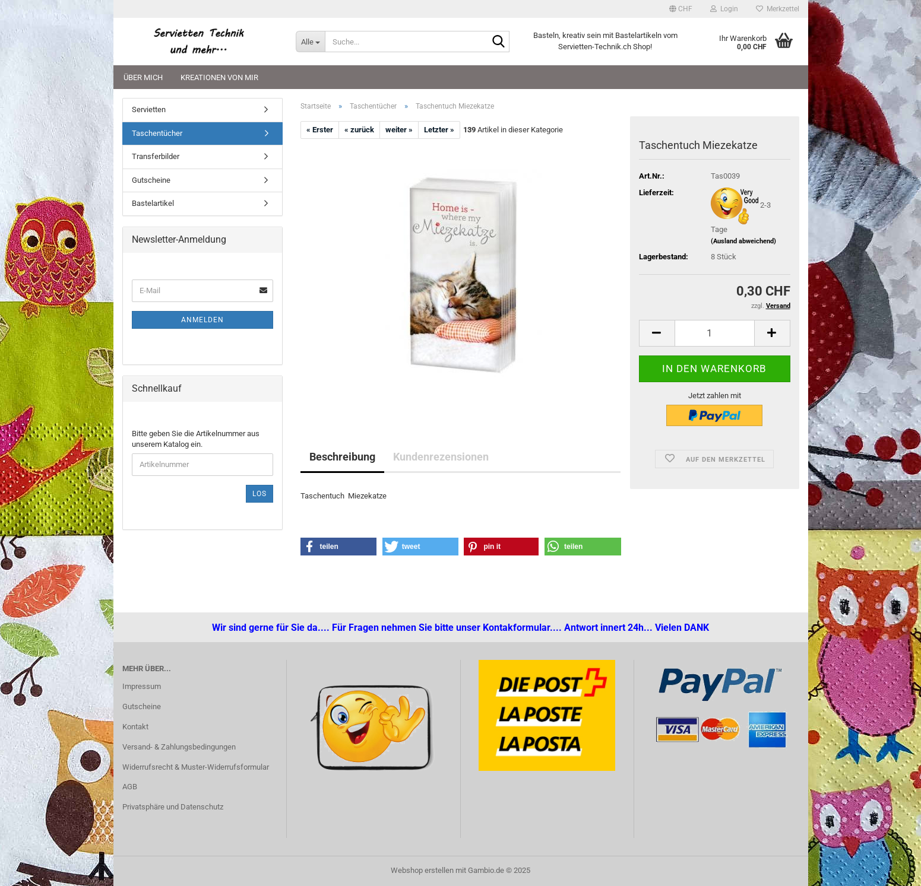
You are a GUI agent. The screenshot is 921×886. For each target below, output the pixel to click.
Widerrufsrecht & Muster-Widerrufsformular (195, 767)
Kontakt (135, 726)
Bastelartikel (153, 203)
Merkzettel (777, 9)
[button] (680, 9)
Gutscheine (151, 180)
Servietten (149, 109)
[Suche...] (310, 41)
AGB (129, 786)
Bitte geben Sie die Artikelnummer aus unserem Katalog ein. (195, 439)
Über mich (143, 77)
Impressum (141, 686)
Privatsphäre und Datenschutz (172, 806)
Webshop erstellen (422, 870)
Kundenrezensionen (441, 456)
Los (259, 494)
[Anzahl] (715, 333)
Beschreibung (342, 456)
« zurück (359, 129)
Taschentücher (157, 133)
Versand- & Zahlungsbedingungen (179, 746)
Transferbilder (155, 156)
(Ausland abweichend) (743, 241)
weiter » (399, 129)
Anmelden (202, 320)
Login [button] (724, 9)
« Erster (319, 129)
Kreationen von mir (219, 77)
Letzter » (439, 129)
